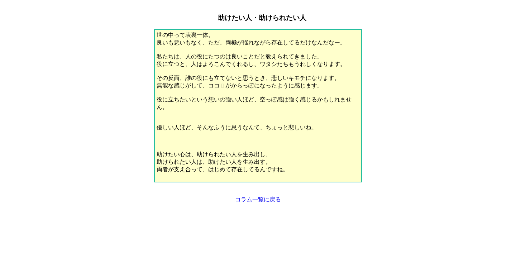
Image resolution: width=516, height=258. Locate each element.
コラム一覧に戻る (258, 199)
